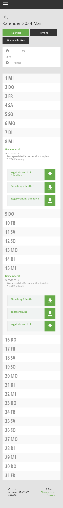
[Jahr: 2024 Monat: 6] (7, 63)
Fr (10, 96)
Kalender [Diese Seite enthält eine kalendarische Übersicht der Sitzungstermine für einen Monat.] (16, 32)
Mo (11, 123)
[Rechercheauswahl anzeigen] (5, 17)
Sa (10, 105)
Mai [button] (25, 50)
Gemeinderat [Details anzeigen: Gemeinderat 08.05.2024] (12, 149)
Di (10, 132)
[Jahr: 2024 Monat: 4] (7, 51)
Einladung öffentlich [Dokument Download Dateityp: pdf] (22, 186)
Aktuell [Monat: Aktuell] (18, 62)
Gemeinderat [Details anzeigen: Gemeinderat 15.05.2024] (12, 276)
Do (11, 87)
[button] (50, 174)
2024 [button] (10, 56)
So (10, 114)
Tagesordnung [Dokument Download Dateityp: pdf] (19, 312)
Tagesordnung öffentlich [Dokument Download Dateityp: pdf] (25, 198)
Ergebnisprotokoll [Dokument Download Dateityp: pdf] (21, 324)
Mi (11, 78)
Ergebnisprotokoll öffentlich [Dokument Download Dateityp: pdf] (21, 174)
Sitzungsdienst (48, 494)
